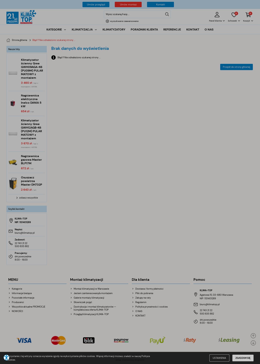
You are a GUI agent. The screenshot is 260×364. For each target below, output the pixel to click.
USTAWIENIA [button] (219, 358)
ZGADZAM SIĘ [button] (242, 358)
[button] (6, 357)
